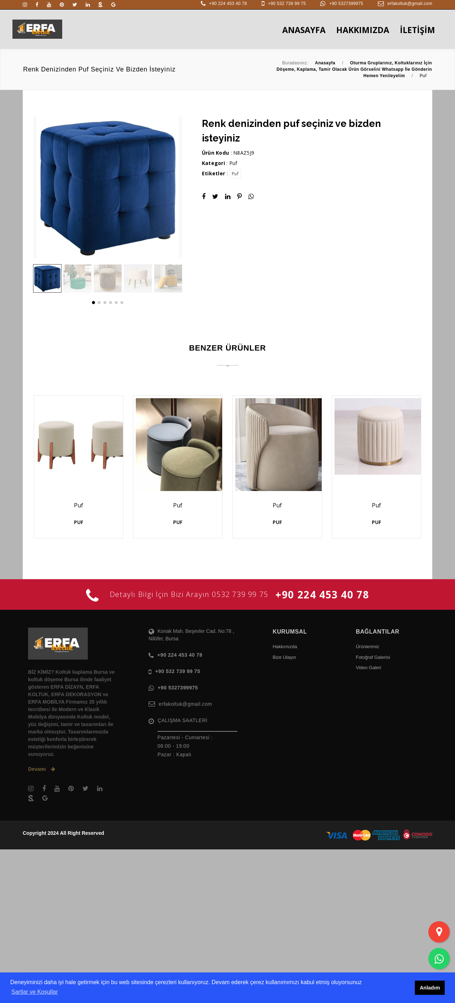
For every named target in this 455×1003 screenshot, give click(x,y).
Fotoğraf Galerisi (373, 810)
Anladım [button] (430, 988)
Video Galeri (368, 821)
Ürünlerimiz (367, 800)
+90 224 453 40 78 (228, 3)
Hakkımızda (285, 800)
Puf (233, 163)
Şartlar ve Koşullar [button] (34, 992)
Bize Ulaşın (284, 810)
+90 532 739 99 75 (287, 3)
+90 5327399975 (346, 3)
